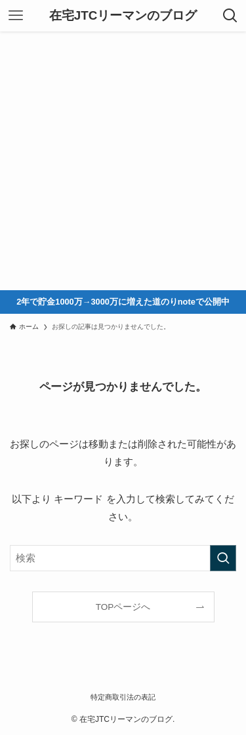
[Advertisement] (123, 161)
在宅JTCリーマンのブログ (123, 16)
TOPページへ (123, 607)
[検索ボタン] (230, 15)
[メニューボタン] (15, 15)
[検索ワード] (123, 558)
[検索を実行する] (223, 558)
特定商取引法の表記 (123, 697)
